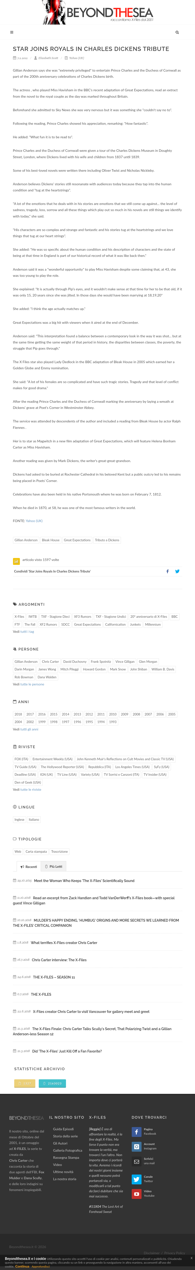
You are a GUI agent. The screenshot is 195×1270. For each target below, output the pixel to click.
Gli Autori (60, 1143)
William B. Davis (163, 669)
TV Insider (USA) (155, 774)
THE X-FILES (41, 994)
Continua (22, 1266)
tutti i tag (27, 631)
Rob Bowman (24, 677)
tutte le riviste (30, 789)
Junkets (135, 624)
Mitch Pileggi (70, 669)
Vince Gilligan (125, 662)
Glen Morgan (148, 662)
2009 (124, 714)
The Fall (30, 624)
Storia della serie (65, 1136)
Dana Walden (47, 677)
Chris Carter (50, 662)
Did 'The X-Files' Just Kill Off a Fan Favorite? (67, 1051)
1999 (42, 722)
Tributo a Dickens (107, 540)
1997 (65, 722)
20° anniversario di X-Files (148, 617)
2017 (30, 714)
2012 (89, 714)
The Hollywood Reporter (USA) (62, 767)
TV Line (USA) (67, 774)
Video (57, 1164)
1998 (53, 722)
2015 (53, 714)
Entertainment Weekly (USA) (53, 759)
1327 (24, 1083)
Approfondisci (41, 1266)
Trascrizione (59, 851)
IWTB (32, 617)
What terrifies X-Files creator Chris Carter (64, 943)
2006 (160, 714)
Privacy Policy (174, 1253)
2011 (101, 714)
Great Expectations (77, 540)
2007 (148, 714)
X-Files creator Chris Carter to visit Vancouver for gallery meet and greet (91, 1012)
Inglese (20, 819)
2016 (42, 714)
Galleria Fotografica (67, 1150)
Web (18, 851)
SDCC (65, 624)
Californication (115, 624)
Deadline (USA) (25, 774)
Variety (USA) (90, 774)
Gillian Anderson (26, 540)
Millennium (153, 624)
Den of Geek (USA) (28, 782)
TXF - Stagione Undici (111, 617)
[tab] (29, 866)
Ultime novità (63, 1172)
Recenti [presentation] (29, 866)
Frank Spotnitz (101, 662)
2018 (18, 714)
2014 (65, 714)
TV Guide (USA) (26, 767)
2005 (172, 714)
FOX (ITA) (21, 759)
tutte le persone (32, 684)
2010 (113, 714)
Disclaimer (151, 1253)
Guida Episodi (63, 1129)
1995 (89, 722)
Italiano (34, 819)
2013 (77, 714)
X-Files (19, 617)
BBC (174, 617)
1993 (113, 722)
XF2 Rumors (48, 624)
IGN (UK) (46, 774)
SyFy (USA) (161, 767)
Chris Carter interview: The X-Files (59, 960)
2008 (136, 714)
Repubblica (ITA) (99, 767)
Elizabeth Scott (46, 58)
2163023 (52, 1083)
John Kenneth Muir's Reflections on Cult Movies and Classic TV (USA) (125, 759)
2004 (18, 722)
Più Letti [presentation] (53, 866)
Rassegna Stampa (66, 1157)
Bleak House (50, 540)
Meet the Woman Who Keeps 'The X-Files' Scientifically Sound (84, 881)
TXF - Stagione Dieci (55, 617)
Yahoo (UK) (74, 58)
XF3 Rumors (82, 617)
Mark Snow (118, 669)
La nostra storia (64, 1179)
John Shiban (138, 669)
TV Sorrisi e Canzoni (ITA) (121, 774)
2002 (30, 722)
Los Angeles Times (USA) (132, 767)
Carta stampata (36, 851)
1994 (101, 722)
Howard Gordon (94, 669)
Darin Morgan (24, 669)
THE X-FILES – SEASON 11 (54, 977)
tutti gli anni (29, 729)
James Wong (47, 669)
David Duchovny (75, 662)
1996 (77, 722)
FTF (17, 624)
